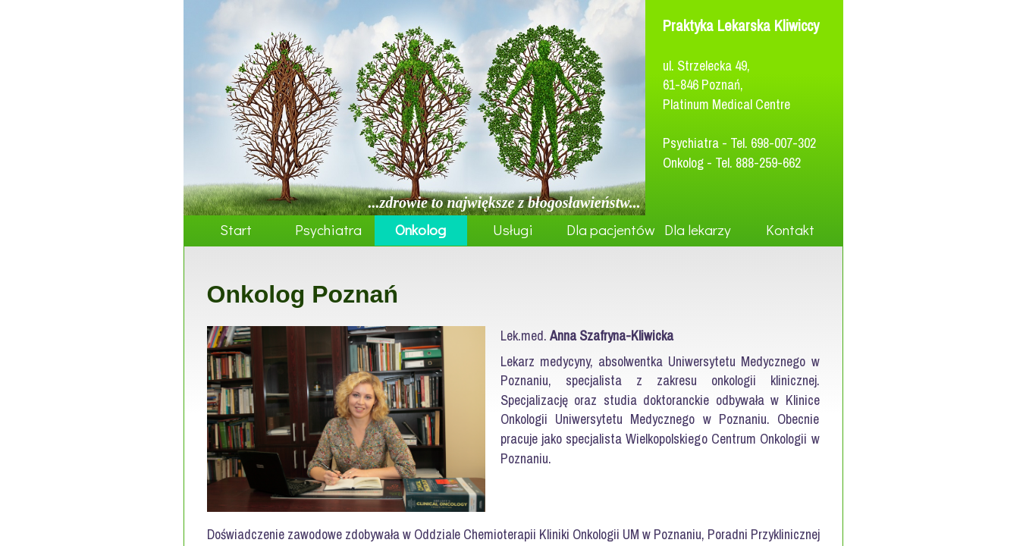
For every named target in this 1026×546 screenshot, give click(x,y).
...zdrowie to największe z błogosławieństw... (505, 202)
